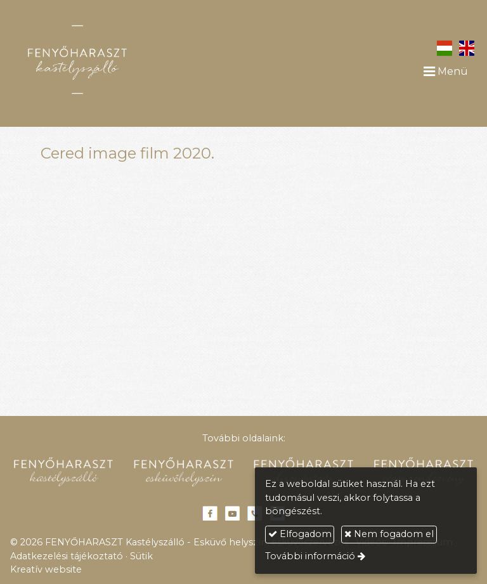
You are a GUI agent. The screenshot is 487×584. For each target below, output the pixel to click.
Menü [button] (446, 71)
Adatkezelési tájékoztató (66, 556)
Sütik (141, 556)
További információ (310, 556)
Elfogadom (300, 534)
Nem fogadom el (389, 534)
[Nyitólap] (111, 59)
